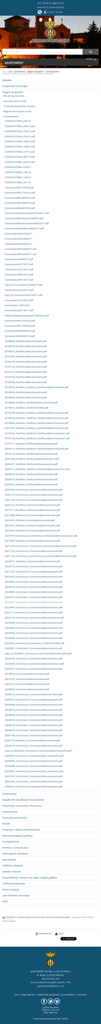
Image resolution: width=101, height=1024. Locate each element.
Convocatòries (52, 71)
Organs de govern (35, 71)
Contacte (82, 994)
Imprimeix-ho (45, 933)
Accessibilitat (68, 994)
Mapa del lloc (28, 994)
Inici (39, 3)
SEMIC (64, 1018)
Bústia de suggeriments (53, 3)
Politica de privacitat (48, 994)
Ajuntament (14, 63)
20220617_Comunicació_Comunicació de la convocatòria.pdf (36, 917)
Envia (60, 933)
